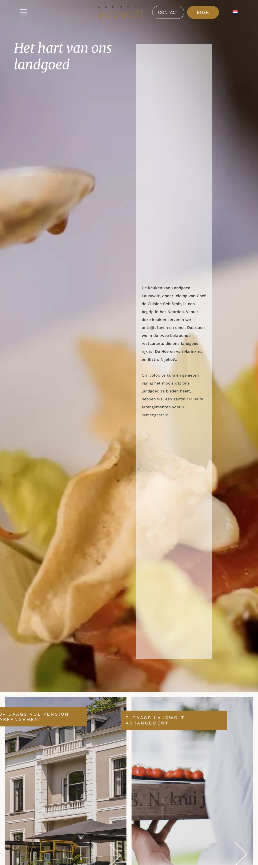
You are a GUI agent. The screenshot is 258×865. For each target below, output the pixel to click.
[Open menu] (23, 12)
